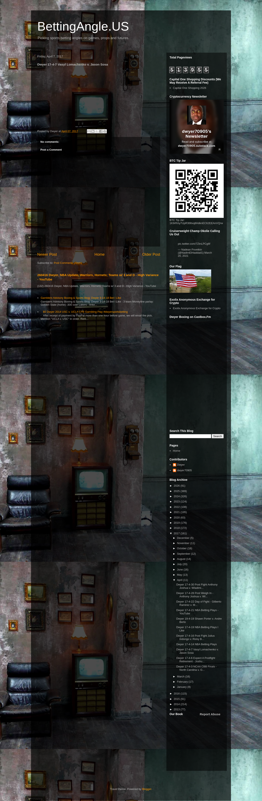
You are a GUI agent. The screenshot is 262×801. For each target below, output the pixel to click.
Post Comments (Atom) (68, 262)
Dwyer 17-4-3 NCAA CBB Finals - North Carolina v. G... (196, 668)
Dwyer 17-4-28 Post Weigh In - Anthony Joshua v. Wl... (194, 594)
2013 (177, 709)
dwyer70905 (184, 470)
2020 (177, 517)
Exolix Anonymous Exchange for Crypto (196, 308)
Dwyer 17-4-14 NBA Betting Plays (196, 644)
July (180, 564)
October (182, 548)
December (183, 537)
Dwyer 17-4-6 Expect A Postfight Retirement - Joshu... (195, 659)
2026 (177, 485)
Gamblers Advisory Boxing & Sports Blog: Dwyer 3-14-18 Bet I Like (81, 297)
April (180, 580)
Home (100, 254)
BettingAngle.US (83, 26)
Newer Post (47, 254)
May (180, 574)
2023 (177, 501)
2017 (177, 533)
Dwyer (181, 464)
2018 (177, 527)
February (183, 681)
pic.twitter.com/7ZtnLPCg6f (194, 243)
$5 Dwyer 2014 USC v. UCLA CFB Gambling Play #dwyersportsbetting (85, 311)
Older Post (151, 254)
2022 (177, 506)
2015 (177, 699)
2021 (177, 512)
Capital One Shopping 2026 (189, 87)
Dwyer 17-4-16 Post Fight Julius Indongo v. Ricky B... (195, 637)
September (184, 553)
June (180, 569)
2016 (177, 693)
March (181, 676)
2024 (177, 496)
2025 (177, 491)
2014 (177, 704)
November (183, 543)
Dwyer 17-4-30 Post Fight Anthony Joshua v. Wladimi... (196, 586)
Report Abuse (210, 714)
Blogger (146, 789)
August (181, 558)
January (182, 686)
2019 (177, 522)
